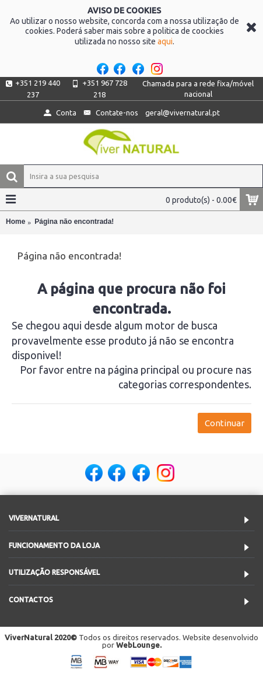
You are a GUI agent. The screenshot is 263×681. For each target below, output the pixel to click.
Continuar (224, 423)
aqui (165, 41)
